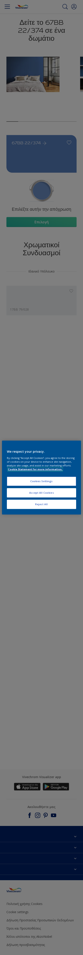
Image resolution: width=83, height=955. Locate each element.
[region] (41, 477)
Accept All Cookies (41, 492)
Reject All (41, 504)
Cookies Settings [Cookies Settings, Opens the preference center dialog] (41, 481)
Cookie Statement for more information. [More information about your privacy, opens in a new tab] (35, 469)
